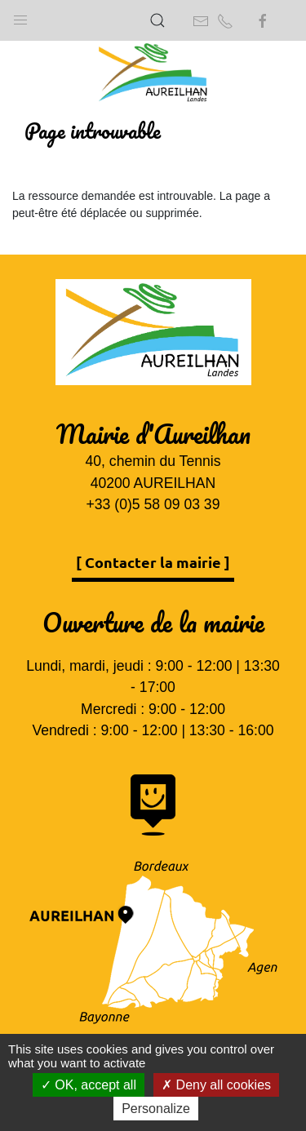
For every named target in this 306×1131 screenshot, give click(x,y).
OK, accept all (88, 1085)
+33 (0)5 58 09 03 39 (153, 504)
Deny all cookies (216, 1085)
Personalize (156, 1108)
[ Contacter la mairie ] (153, 561)
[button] (20, 16)
